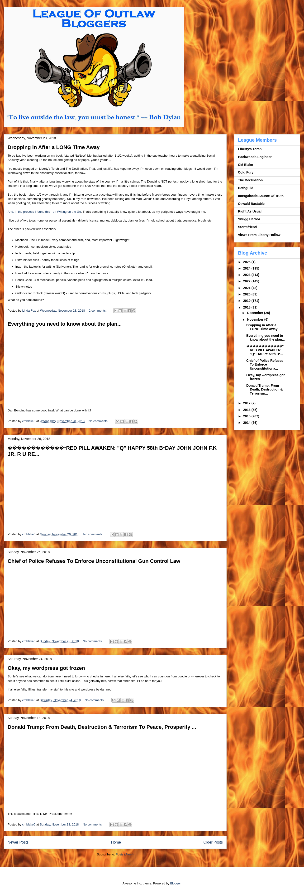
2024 (247, 268)
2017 (247, 403)
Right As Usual (249, 211)
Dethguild (245, 188)
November (255, 319)
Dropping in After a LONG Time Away (54, 147)
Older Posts (213, 842)
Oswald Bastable (251, 204)
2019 (247, 301)
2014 (247, 423)
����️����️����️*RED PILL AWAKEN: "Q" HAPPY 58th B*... (265, 350)
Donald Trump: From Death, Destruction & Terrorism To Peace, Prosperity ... (102, 727)
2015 (247, 416)
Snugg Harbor (249, 219)
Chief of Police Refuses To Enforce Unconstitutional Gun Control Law (94, 561)
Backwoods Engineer (255, 157)
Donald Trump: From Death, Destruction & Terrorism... (264, 390)
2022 (247, 281)
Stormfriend (247, 227)
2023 (247, 275)
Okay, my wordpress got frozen (46, 668)
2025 (247, 262)
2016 (247, 410)
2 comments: (98, 310)
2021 (247, 288)
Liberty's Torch (250, 149)
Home (116, 842)
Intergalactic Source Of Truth (261, 196)
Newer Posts (18, 842)
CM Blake (245, 165)
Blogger (175, 883)
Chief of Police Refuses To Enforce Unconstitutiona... (264, 365)
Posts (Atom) (124, 854)
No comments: (99, 421)
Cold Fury (245, 172)
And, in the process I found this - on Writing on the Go (44, 211)
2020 (247, 294)
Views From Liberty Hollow (259, 235)
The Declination (250, 180)
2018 (247, 307)
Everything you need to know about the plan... (65, 324)
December (255, 313)
